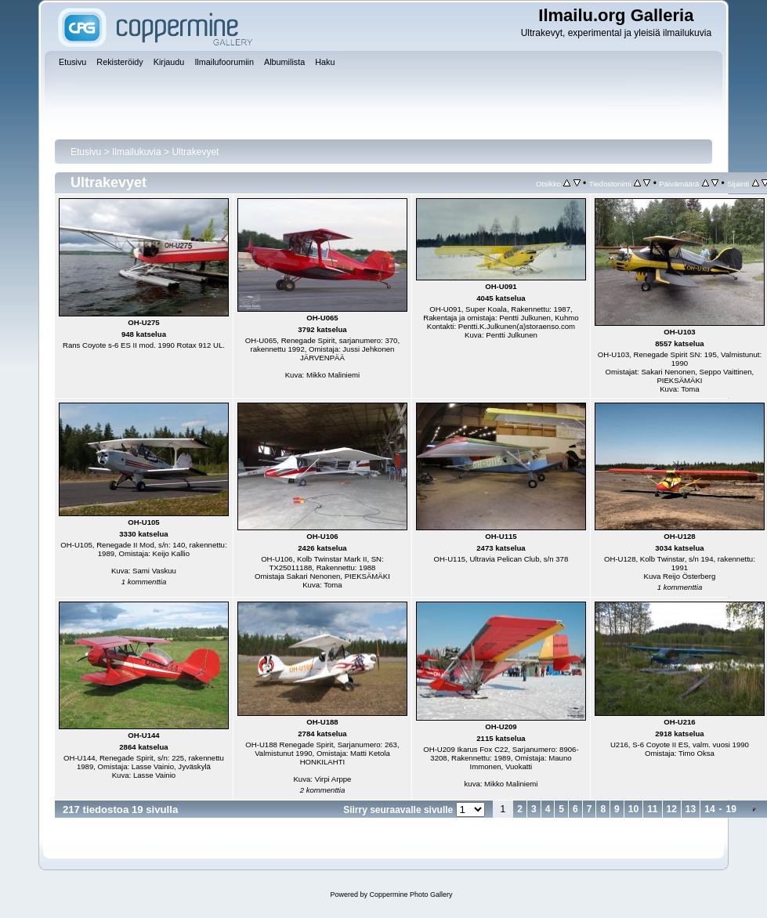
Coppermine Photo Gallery (410, 894)
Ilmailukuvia (136, 151)
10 (633, 809)
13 (691, 809)
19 (731, 809)
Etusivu (86, 151)
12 (672, 809)
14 (709, 809)
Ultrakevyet (195, 151)
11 (652, 809)
